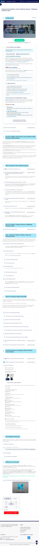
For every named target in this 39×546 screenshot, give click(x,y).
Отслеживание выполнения (31, 127)
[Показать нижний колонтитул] (37, 544)
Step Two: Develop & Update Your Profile (16, 296)
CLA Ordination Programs (22, 90)
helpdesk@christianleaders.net (9, 539)
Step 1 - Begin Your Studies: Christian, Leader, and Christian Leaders (18, 235)
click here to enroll (12, 215)
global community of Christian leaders (18, 92)
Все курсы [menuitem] (14, 1)
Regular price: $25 (7, 391)
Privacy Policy (22, 531)
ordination (26, 42)
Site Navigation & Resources (13, 436)
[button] (23, 1)
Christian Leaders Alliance (22, 61)
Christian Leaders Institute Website (25, 527)
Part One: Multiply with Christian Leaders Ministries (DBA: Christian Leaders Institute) (21, 137)
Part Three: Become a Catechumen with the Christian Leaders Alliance (19, 351)
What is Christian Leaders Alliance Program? (17, 165)
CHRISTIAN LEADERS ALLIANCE (24, 24)
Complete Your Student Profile (12, 111)
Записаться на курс (19, 40)
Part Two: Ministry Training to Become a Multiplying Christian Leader (19, 225)
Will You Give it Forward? (12, 462)
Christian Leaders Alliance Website (25, 528)
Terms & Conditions (23, 530)
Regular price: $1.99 (7, 413)
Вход (37, 1)
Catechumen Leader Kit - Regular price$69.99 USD (14, 382)
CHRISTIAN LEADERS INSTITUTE (12, 24)
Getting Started (9, 18)
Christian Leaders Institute (26, 60)
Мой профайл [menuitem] (9, 1)
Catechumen (14, 67)
